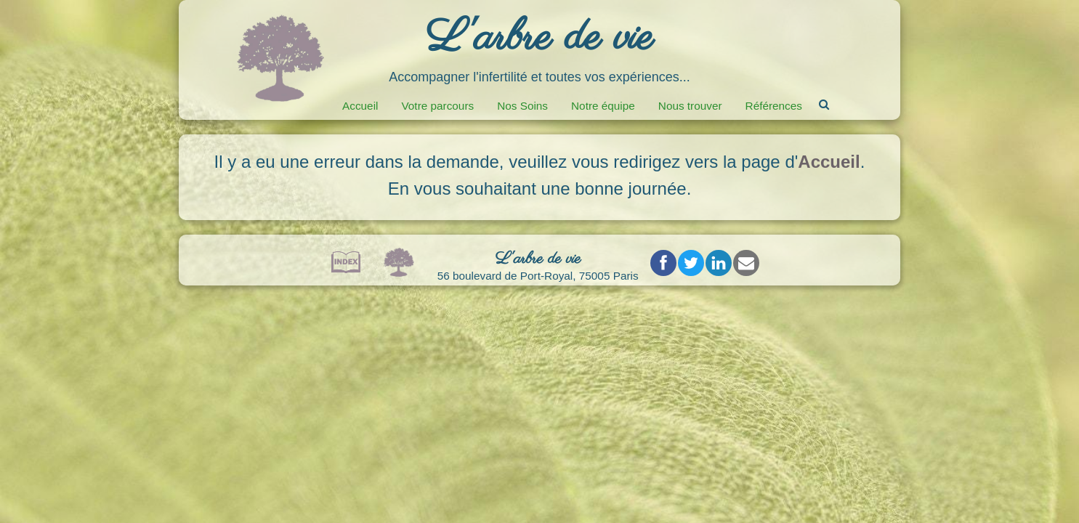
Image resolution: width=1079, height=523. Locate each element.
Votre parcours (437, 106)
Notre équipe (603, 106)
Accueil (360, 106)
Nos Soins (522, 106)
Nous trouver (690, 106)
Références (773, 106)
